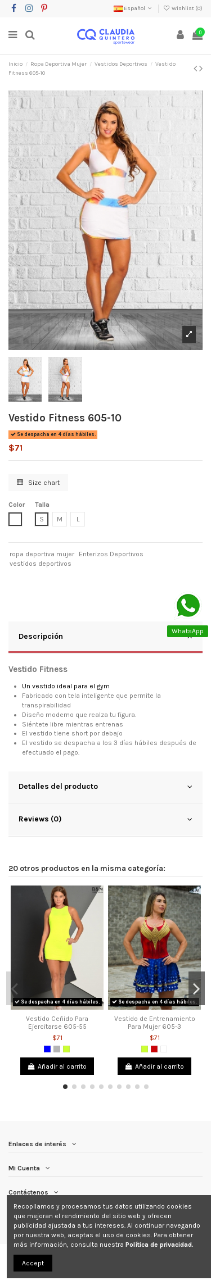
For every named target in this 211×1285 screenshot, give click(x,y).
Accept (33, 1263)
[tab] (105, 637)
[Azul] (47, 1049)
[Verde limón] (66, 1049)
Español (134, 8)
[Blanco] (163, 1049)
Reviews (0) (105, 819)
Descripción (105, 637)
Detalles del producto (105, 787)
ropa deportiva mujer (42, 554)
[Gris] (56, 1049)
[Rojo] (154, 1049)
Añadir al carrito (57, 1066)
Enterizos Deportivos (111, 554)
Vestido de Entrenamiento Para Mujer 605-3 (154, 1022)
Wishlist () (183, 8)
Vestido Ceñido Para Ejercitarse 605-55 (57, 1022)
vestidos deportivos (40, 563)
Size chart (38, 483)
